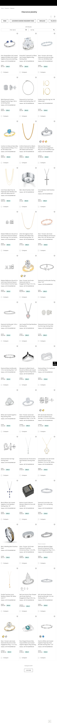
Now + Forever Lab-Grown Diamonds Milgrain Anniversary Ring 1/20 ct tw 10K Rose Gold (46, 235)
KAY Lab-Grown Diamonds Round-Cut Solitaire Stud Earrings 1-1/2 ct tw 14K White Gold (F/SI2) (46, 416)
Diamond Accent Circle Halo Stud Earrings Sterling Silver (45, 324)
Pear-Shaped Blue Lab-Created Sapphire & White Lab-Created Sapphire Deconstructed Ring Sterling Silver (9, 57)
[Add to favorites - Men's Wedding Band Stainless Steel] (17, 524)
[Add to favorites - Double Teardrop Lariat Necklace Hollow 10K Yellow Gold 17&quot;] (17, 567)
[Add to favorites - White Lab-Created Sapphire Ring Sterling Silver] (17, 389)
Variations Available (41, 542)
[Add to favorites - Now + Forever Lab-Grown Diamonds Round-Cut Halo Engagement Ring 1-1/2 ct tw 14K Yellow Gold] (17, 615)
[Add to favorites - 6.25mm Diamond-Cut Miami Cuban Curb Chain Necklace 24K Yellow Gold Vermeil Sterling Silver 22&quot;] (36, 121)
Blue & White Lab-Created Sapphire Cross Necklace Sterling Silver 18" (8, 503)
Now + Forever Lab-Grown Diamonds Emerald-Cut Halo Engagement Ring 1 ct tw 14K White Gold (27, 416)
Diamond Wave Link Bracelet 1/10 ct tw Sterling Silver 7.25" (9, 368)
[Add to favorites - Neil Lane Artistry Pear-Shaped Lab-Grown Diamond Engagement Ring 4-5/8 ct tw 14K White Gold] (36, 567)
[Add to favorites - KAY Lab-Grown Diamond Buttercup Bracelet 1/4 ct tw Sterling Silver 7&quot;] (54, 567)
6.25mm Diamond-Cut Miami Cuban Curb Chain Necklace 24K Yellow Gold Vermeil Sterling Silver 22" (27, 147)
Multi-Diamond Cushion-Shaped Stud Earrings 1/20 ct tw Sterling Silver (9, 101)
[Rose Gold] (43, 141)
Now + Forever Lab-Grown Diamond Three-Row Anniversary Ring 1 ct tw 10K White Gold (27, 547)
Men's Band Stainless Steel (26, 189)
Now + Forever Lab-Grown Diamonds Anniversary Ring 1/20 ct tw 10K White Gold (45, 57)
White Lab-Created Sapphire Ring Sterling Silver (8, 415)
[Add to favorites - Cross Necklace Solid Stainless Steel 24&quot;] (54, 168)
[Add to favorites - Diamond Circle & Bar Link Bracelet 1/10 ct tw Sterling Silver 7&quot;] (54, 480)
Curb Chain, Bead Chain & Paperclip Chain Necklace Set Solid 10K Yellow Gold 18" (9, 191)
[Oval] (27, 587)
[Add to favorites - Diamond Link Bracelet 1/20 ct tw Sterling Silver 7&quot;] (17, 302)
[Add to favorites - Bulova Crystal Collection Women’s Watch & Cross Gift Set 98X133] (36, 480)
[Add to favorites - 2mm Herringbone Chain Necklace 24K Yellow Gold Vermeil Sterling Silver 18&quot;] (36, 211)
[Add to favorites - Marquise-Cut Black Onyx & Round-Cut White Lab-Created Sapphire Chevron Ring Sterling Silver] (36, 346)
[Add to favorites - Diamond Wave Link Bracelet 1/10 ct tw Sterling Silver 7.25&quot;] (17, 346)
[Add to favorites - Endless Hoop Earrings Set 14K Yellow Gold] (54, 77)
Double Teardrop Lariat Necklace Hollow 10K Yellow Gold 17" (8, 595)
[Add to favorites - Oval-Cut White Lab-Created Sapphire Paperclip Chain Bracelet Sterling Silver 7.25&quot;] (54, 615)
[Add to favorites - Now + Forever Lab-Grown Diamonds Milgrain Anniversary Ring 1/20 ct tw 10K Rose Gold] (54, 211)
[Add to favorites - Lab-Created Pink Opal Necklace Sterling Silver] (36, 302)
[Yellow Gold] (46, 141)
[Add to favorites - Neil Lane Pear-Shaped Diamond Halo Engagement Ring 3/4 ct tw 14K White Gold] (54, 121)
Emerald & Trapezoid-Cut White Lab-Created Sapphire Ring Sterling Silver (28, 57)
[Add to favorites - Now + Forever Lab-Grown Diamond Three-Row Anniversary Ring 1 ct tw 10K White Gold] (36, 524)
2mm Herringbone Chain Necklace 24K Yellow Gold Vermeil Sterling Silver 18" (26, 235)
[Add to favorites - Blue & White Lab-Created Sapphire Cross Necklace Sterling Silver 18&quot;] (17, 480)
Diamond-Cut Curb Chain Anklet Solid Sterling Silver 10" (27, 100)
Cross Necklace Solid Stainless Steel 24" (46, 190)
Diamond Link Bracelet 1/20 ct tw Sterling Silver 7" (9, 324)
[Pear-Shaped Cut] (22, 587)
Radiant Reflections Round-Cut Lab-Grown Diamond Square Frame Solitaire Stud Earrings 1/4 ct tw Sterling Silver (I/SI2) (9, 281)
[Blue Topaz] (43, 635)
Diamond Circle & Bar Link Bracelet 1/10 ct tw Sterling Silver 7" (45, 503)
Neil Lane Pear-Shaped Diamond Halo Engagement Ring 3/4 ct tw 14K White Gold (46, 147)
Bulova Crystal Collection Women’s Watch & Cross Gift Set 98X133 (27, 503)
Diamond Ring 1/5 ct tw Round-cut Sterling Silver (46, 368)
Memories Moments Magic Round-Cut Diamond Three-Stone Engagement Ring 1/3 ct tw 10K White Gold (46, 547)
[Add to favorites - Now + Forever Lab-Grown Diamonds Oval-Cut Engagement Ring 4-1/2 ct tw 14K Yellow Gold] (36, 255)
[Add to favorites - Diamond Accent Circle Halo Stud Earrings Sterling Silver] (54, 302)
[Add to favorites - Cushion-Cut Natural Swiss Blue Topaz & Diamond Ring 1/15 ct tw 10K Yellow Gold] (17, 121)
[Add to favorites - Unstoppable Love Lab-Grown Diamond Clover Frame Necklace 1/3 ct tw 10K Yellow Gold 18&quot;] (54, 436)
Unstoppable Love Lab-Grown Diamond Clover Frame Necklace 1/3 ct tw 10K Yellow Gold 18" (46, 459)
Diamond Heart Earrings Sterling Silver (7, 459)
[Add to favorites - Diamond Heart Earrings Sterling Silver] (17, 436)
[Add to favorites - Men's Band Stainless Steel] (36, 168)
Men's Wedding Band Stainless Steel (9, 546)
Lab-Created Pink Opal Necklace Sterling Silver (28, 324)
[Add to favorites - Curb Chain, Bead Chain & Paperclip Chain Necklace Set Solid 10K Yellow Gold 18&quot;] (17, 168)
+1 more (22, 589)
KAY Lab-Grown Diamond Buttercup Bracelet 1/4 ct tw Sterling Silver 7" (45, 595)
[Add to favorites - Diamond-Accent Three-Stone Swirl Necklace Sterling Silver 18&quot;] (36, 436)
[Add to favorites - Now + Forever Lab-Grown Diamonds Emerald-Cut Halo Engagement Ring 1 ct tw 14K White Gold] (36, 389)
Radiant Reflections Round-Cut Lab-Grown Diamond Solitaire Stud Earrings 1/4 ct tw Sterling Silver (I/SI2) (9, 235)
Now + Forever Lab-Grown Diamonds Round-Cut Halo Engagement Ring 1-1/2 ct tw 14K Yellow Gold (8, 641)
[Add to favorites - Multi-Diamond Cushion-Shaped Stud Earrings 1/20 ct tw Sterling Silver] (17, 77)
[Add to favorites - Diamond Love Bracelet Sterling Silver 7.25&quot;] (54, 255)
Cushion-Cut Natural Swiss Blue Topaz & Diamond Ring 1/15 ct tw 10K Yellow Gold (9, 147)
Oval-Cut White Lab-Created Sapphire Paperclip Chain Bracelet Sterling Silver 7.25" (45, 641)
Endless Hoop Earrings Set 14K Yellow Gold (46, 100)
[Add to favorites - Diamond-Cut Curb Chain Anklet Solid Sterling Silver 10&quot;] (36, 77)
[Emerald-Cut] (24, 587)
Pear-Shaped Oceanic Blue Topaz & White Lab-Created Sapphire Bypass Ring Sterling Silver (27, 641)
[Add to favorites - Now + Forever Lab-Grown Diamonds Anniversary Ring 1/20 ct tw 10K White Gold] (54, 33)
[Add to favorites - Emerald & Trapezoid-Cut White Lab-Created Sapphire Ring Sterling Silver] (36, 33)
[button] (51, 16)
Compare (5, 72)
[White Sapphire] (40, 635)
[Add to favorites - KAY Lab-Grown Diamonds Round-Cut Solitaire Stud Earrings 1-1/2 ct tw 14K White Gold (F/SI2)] (54, 389)
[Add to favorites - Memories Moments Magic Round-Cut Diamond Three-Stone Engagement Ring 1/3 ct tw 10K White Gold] (54, 524)
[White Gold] (40, 141)
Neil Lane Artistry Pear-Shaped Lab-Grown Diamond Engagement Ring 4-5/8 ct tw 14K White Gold (27, 595)
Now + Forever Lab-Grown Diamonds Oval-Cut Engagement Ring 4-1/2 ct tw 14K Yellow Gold (27, 281)
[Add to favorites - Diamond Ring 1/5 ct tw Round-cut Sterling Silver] (54, 346)
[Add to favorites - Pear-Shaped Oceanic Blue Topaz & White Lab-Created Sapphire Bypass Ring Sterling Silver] (36, 615)
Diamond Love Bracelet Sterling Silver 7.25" (46, 281)
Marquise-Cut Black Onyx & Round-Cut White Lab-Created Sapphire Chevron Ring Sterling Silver (28, 369)
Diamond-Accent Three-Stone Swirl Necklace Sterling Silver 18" (27, 459)
